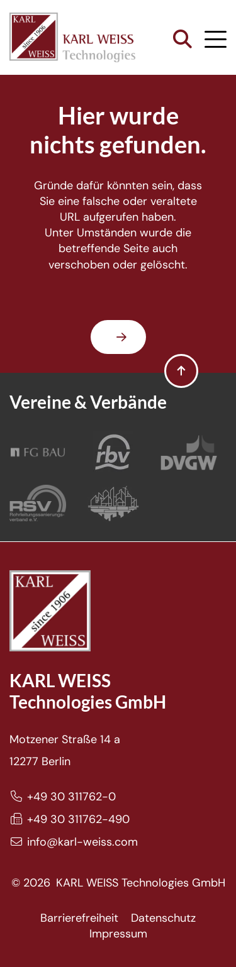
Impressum (118, 933)
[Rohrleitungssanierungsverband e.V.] (37, 503)
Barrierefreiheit (79, 918)
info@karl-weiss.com (82, 841)
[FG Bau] (37, 452)
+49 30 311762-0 (71, 796)
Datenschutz (163, 918)
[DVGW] (188, 452)
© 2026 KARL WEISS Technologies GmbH (118, 882)
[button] (182, 39)
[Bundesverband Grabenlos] (113, 502)
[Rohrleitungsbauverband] (113, 452)
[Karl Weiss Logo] (72, 37)
